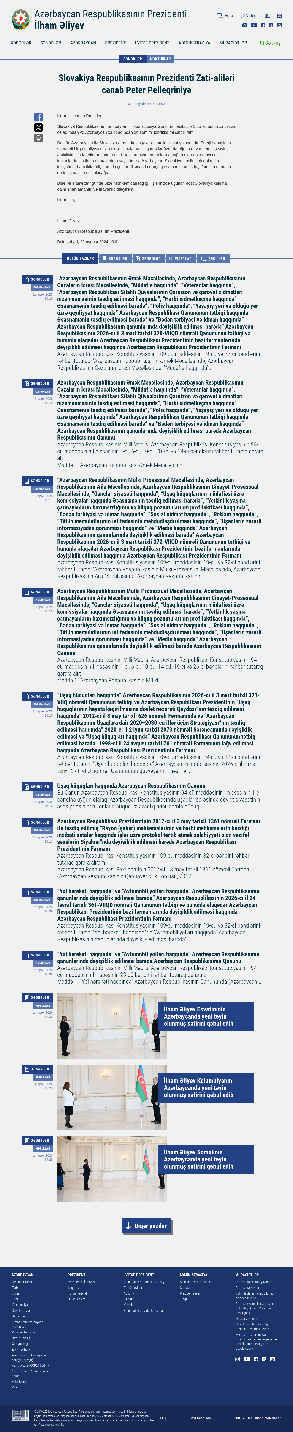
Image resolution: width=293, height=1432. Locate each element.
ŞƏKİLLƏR (217, 259)
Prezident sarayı (190, 1293)
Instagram (244, 25)
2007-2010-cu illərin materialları (258, 1418)
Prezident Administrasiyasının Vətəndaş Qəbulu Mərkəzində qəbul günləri (255, 1308)
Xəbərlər (129, 1293)
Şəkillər (129, 1299)
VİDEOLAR (183, 259)
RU (267, 15)
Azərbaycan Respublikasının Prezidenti (110, 14)
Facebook (263, 25)
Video (251, 15)
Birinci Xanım (76, 1299)
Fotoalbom (19, 1382)
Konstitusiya (20, 1305)
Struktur (185, 1288)
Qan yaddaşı (20, 1344)
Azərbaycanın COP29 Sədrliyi (30, 1366)
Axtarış (273, 43)
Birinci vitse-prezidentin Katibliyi (144, 1282)
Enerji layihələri (22, 1349)
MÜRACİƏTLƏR (233, 43)
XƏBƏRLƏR (21, 43)
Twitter (271, 25)
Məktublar (160, 59)
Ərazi (15, 1293)
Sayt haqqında (200, 1418)
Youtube (254, 25)
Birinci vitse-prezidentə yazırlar (144, 1311)
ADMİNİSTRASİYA (194, 43)
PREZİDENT (115, 43)
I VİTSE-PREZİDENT (152, 43)
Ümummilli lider (22, 1282)
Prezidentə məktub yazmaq (253, 1282)
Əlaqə (183, 1299)
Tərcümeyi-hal (77, 1293)
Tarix (15, 1288)
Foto (229, 15)
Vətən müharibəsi (23, 1332)
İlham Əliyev (59, 25)
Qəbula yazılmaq (246, 1319)
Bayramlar (18, 1316)
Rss (279, 25)
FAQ (163, 1418)
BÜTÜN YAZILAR (80, 258)
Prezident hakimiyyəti (82, 1282)
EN (279, 15)
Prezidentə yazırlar (248, 1288)
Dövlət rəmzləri (22, 1311)
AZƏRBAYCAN (83, 43)
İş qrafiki (74, 1288)
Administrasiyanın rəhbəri (196, 1282)
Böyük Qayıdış (21, 1338)
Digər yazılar (151, 1226)
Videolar (129, 1305)
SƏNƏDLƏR (51, 43)
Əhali (15, 1299)
